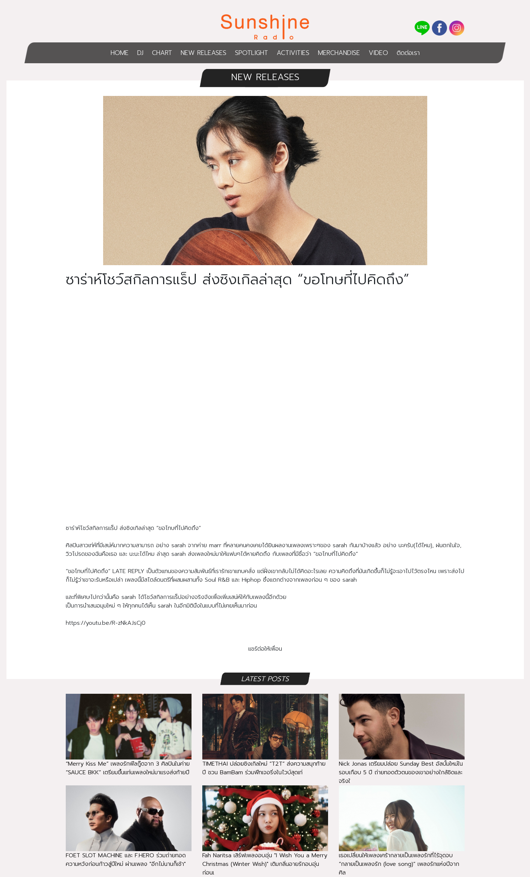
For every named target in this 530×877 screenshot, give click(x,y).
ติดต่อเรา (408, 52)
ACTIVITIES (293, 52)
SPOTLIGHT (251, 52)
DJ (140, 52)
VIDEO (378, 52)
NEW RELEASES (203, 52)
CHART (162, 52)
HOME (120, 52)
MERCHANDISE (339, 52)
